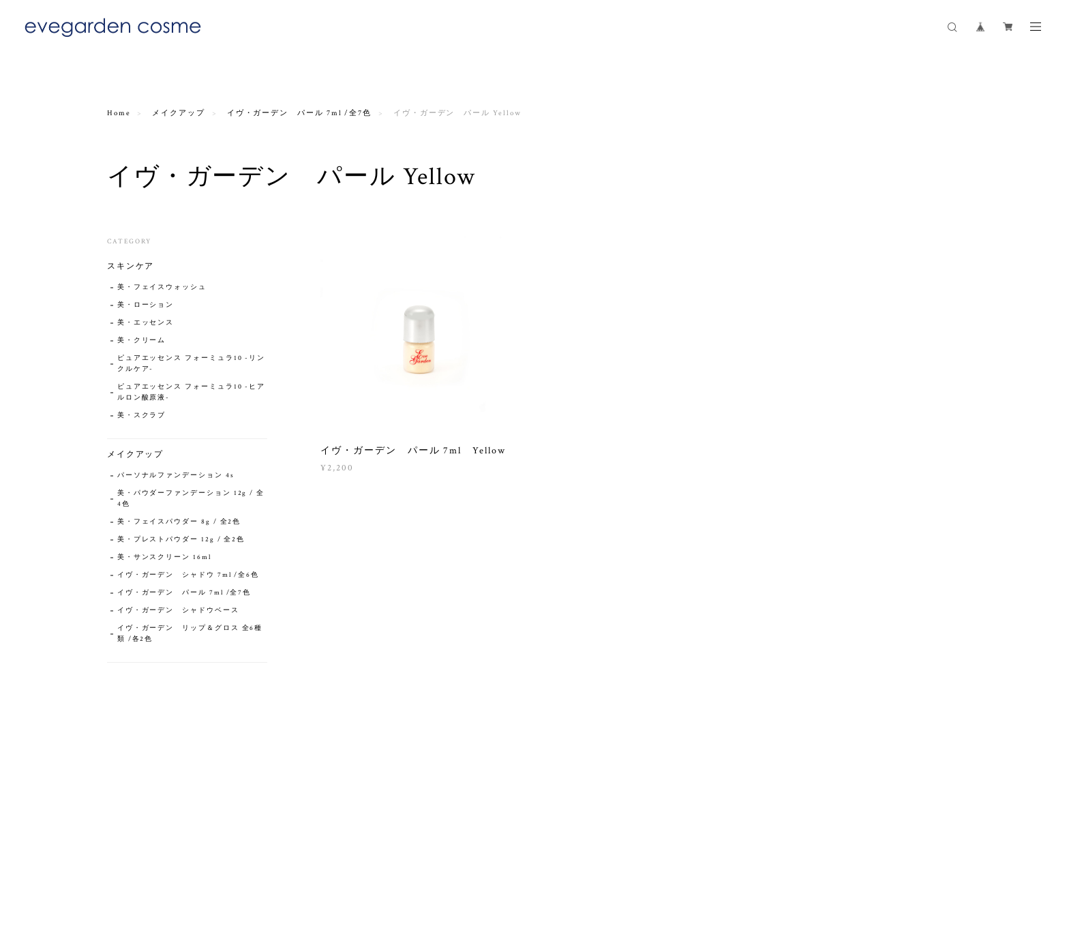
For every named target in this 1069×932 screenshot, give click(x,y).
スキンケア (131, 266)
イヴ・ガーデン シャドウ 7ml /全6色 (188, 575)
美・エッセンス (145, 322)
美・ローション (145, 305)
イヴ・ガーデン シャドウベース (178, 610)
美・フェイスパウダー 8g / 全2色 (179, 521)
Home (119, 113)
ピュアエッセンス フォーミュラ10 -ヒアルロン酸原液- (191, 392)
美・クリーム (141, 340)
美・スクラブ (141, 415)
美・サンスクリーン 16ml (164, 557)
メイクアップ (178, 113)
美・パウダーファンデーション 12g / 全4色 (191, 499)
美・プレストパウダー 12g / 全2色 (181, 539)
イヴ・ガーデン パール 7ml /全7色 (299, 113)
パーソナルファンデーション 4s (176, 475)
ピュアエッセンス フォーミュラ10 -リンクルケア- (191, 364)
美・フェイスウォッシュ (162, 287)
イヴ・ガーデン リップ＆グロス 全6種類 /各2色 (189, 634)
